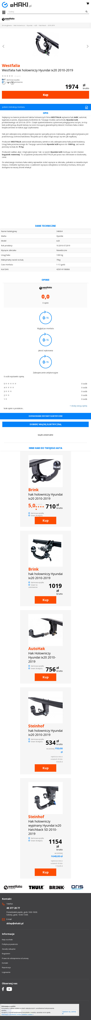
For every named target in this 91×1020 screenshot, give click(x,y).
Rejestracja (6, 967)
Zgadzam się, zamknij (69, 1013)
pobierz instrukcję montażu (45, 107)
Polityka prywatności (10, 944)
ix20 (35, 25)
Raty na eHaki (7, 939)
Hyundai (29, 25)
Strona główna (7, 25)
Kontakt (5, 963)
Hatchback (42, 25)
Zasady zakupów (8, 949)
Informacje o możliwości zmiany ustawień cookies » (17, 1014)
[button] (3, 46)
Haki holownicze (19, 25)
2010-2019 (51, 25)
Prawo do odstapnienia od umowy (15, 958)
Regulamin (6, 953)
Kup (45, 95)
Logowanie (6, 972)
